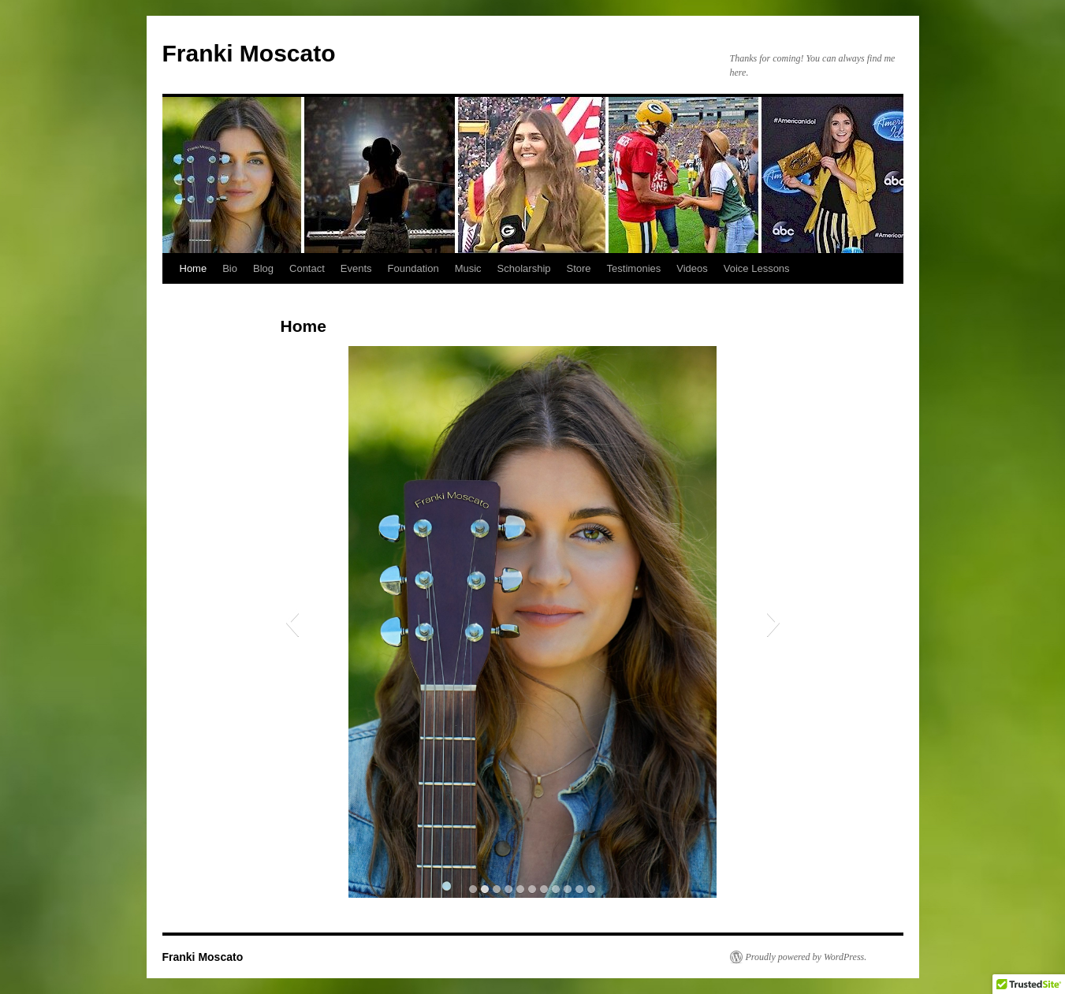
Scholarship (524, 268)
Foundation (413, 268)
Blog (263, 268)
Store (579, 268)
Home (193, 268)
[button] (292, 622)
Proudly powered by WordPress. (806, 956)
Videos (692, 268)
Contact (307, 268)
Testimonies (634, 268)
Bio (229, 268)
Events (356, 268)
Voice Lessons (757, 268)
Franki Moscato (249, 53)
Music (468, 268)
